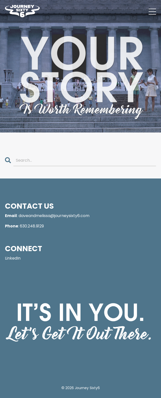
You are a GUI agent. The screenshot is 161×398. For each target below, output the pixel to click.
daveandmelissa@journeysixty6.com (54, 216)
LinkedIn (13, 258)
